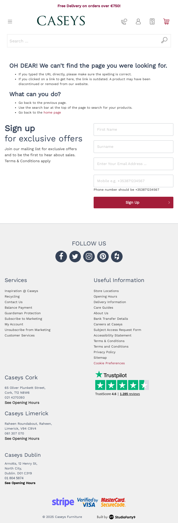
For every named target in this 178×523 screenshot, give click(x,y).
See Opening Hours (22, 402)
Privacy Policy (104, 352)
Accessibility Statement (112, 335)
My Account (14, 324)
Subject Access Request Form (117, 330)
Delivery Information (110, 302)
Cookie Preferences (109, 363)
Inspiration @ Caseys (21, 291)
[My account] (138, 21)
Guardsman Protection (23, 313)
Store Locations (106, 291)
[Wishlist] (152, 21)
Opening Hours (105, 296)
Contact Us (13, 302)
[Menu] (10, 21)
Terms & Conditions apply (28, 161)
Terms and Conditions (111, 346)
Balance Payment (18, 307)
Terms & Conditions (109, 341)
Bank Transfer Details (111, 318)
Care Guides (103, 307)
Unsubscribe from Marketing (27, 330)
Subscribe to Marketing (23, 318)
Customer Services (20, 335)
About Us (101, 313)
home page (52, 112)
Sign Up (148, 202)
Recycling (12, 296)
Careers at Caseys (108, 324)
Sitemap (100, 357)
